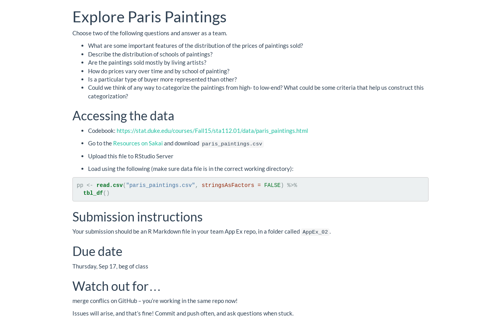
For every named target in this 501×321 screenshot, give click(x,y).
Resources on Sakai (138, 143)
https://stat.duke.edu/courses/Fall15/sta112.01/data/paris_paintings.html (212, 130)
